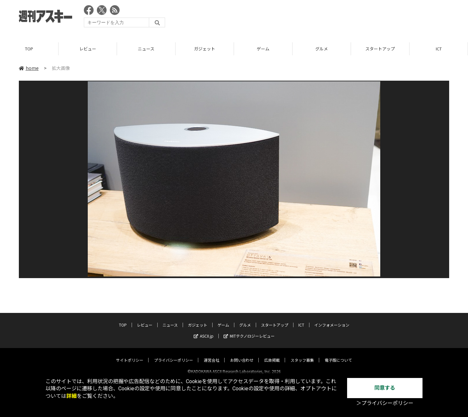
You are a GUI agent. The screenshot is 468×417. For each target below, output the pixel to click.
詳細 (71, 396)
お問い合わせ (242, 354)
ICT (439, 49)
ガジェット (204, 49)
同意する (384, 388)
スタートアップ (380, 49)
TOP (29, 49)
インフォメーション (331, 319)
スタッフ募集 (302, 354)
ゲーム (263, 49)
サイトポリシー (129, 354)
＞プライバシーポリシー (384, 403)
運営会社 (211, 354)
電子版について (338, 354)
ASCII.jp (204, 330)
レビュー (87, 49)
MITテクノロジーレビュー (249, 330)
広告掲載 (272, 354)
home (29, 68)
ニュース (146, 49)
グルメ (321, 49)
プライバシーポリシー (173, 354)
